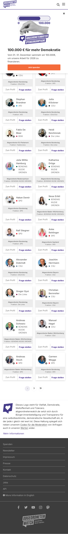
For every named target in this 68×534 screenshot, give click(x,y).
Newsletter (9, 450)
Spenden (7, 444)
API (4, 489)
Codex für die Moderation (33, 424)
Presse (6, 463)
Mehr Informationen (13, 433)
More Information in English (18, 495)
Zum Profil (10, 89)
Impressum (9, 457)
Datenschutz (9, 476)
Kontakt (7, 469)
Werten (24, 428)
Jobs (5, 482)
